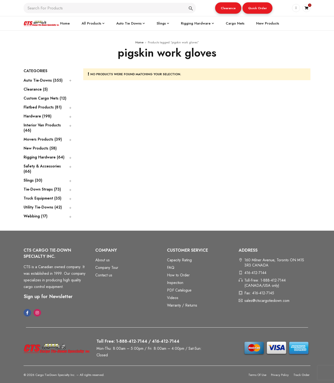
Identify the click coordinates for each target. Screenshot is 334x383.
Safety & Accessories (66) (42, 169)
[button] (228, 8)
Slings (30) (33, 180)
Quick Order (257, 8)
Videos (172, 297)
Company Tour (106, 267)
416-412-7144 (255, 272)
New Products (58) (40, 148)
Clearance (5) (36, 89)
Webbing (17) (35, 216)
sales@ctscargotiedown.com (266, 300)
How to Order (178, 275)
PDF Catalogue (179, 290)
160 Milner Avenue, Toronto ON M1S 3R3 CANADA (274, 262)
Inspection (175, 282)
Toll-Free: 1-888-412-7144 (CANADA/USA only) (265, 283)
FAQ (170, 267)
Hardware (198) (37, 116)
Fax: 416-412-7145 (259, 293)
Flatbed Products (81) (43, 107)
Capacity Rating (179, 260)
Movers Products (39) (43, 139)
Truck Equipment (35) (42, 198)
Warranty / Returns (182, 305)
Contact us (103, 275)
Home (139, 42)
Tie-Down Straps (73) (42, 189)
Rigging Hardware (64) (44, 157)
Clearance (228, 8)
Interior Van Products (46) (42, 128)
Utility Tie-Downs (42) (43, 207)
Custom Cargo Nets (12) (45, 98)
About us (102, 260)
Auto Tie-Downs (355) (43, 80)
